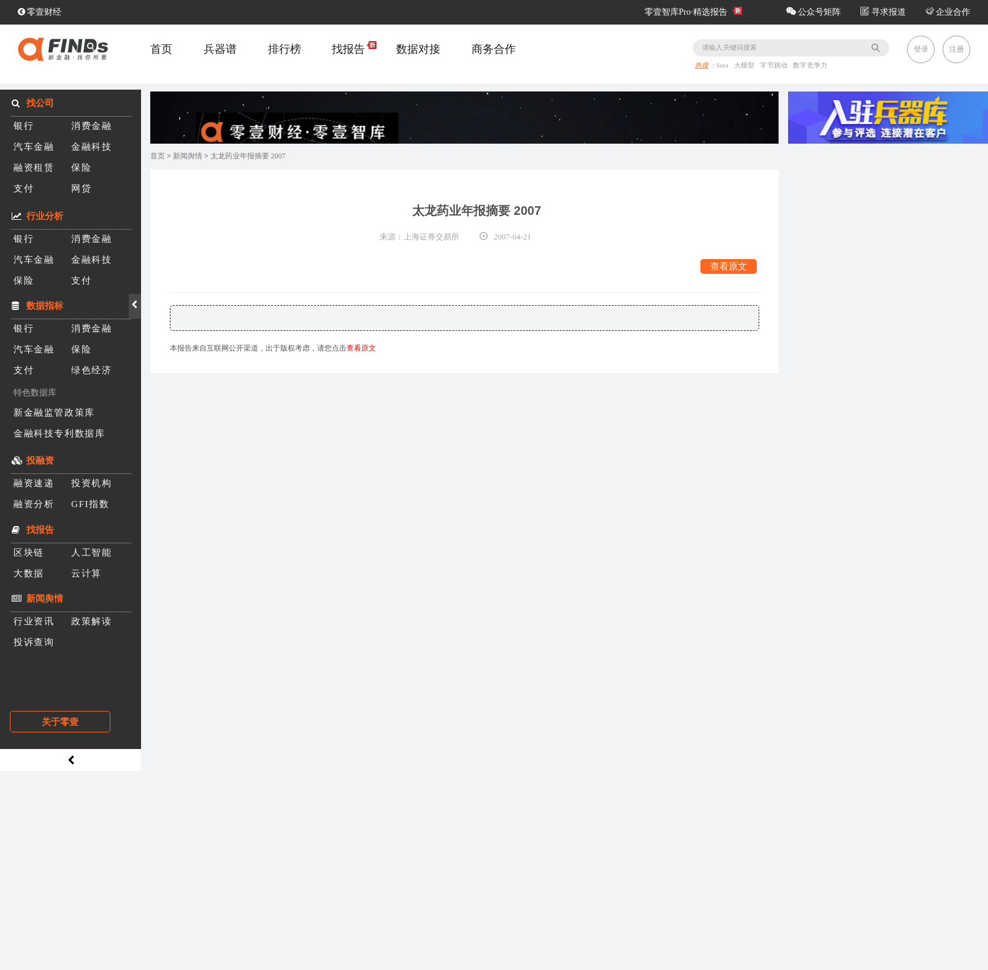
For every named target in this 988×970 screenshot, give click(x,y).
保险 (81, 167)
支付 (23, 188)
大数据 (28, 573)
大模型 (745, 65)
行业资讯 (33, 621)
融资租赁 (33, 167)
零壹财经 (40, 12)
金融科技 (91, 146)
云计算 (86, 573)
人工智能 (91, 552)
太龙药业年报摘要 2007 (248, 156)
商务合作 (494, 49)
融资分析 (33, 504)
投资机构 (91, 483)
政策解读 (91, 621)
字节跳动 (775, 65)
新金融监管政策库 (54, 412)
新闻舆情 (187, 156)
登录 (921, 49)
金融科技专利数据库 (59, 433)
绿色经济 (91, 370)
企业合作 (948, 12)
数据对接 (418, 49)
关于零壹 (60, 721)
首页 (161, 49)
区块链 (28, 552)
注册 (956, 49)
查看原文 (728, 266)
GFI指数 (90, 504)
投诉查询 (33, 642)
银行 (23, 125)
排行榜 (284, 49)
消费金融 (91, 125)
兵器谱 (220, 49)
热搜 (701, 65)
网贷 (81, 188)
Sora (723, 65)
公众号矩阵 (813, 12)
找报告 (348, 49)
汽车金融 (33, 146)
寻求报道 (883, 12)
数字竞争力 (811, 65)
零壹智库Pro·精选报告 (686, 12)
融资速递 (33, 483)
